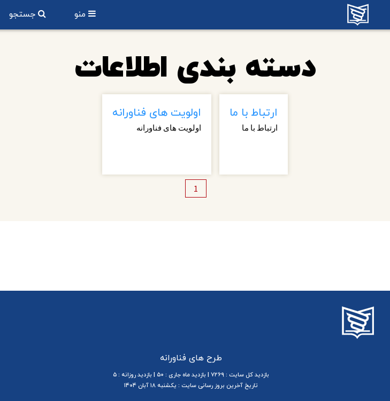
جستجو (23, 14)
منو (81, 14)
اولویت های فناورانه (156, 112)
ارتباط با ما (254, 112)
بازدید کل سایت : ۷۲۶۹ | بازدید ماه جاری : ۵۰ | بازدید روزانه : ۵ (191, 374)
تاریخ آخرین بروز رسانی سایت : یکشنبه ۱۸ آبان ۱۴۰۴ (191, 385)
